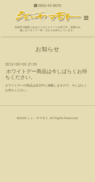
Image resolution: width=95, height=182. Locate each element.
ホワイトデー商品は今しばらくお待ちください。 (46, 74)
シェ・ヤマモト (37, 118)
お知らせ (47, 49)
